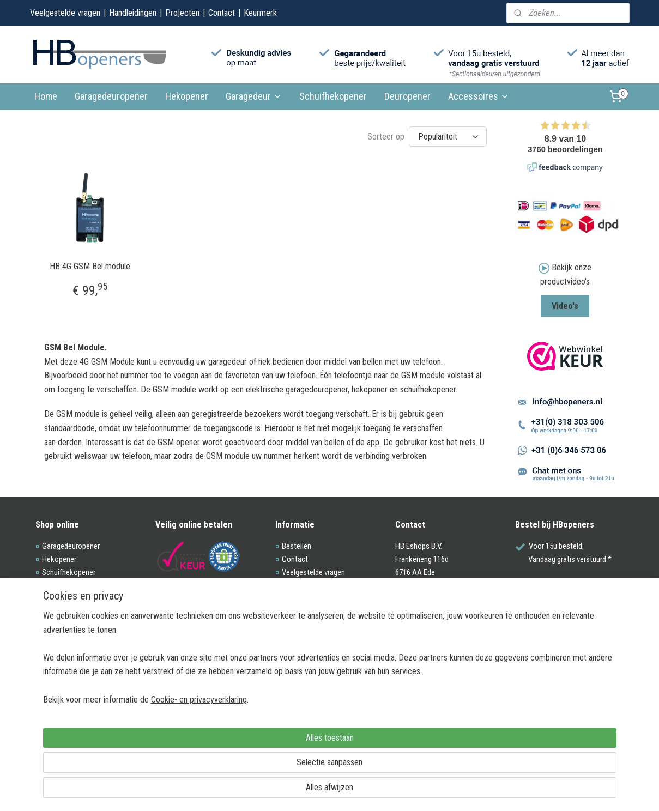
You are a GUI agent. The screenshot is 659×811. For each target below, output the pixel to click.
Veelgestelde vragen (65, 13)
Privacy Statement (311, 625)
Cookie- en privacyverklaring (186, 790)
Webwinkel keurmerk (314, 598)
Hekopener (186, 96)
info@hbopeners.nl (433, 611)
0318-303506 (424, 625)
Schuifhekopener (333, 96)
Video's (565, 306)
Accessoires (478, 96)
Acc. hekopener (66, 611)
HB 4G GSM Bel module (89, 265)
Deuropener (407, 96)
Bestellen (296, 546)
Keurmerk (260, 13)
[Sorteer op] (447, 136)
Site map (296, 638)
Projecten (182, 13)
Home (45, 96)
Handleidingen (132, 13)
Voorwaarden (303, 611)
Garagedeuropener (111, 96)
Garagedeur (254, 96)
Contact (221, 13)
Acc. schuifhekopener (76, 625)
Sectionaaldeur (65, 585)
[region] (258, 748)
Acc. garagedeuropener (78, 598)
